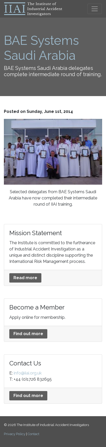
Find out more (28, 333)
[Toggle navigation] (94, 9)
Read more (25, 277)
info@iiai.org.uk (28, 373)
